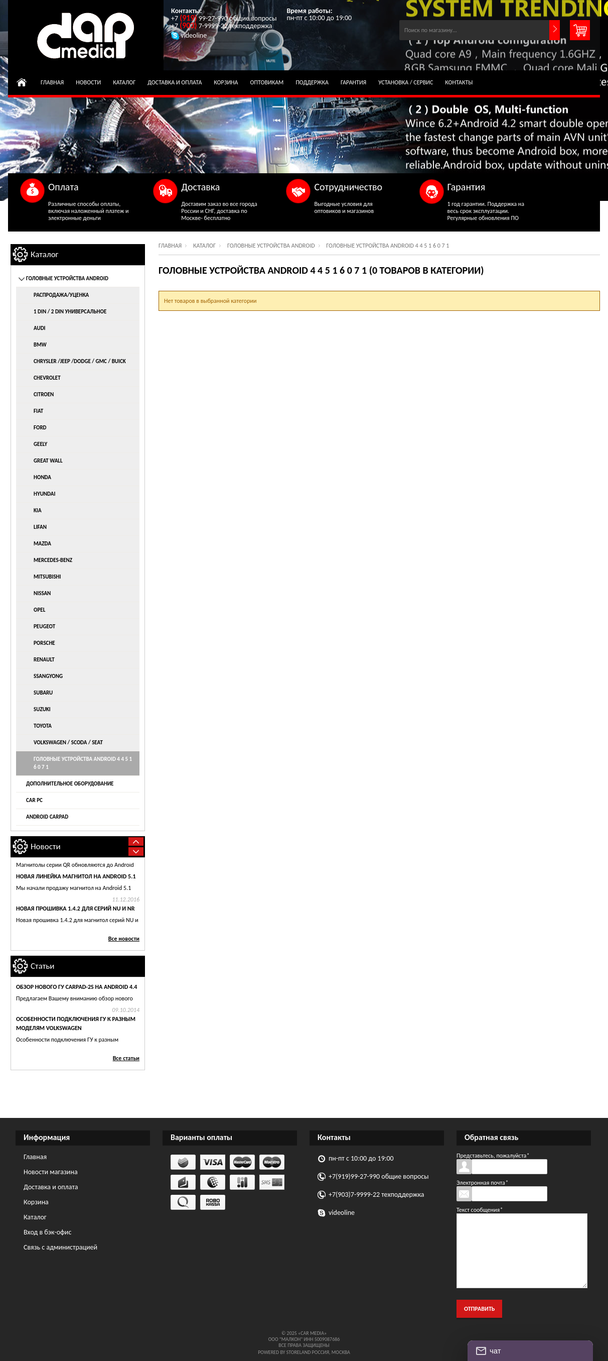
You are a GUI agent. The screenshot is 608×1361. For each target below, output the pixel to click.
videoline (342, 1212)
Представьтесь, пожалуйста (493, 1155)
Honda (42, 477)
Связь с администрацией (60, 1247)
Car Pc (34, 800)
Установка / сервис (405, 82)
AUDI (40, 328)
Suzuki (42, 709)
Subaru (43, 693)
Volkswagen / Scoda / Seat (68, 742)
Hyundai (44, 494)
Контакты (459, 82)
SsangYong (48, 676)
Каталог (124, 82)
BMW (40, 345)
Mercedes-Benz (53, 560)
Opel (39, 610)
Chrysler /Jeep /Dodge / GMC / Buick (80, 361)
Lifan (40, 527)
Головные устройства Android (271, 245)
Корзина (226, 82)
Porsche (44, 643)
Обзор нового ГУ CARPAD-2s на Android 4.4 (76, 986)
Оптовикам (267, 82)
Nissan (42, 593)
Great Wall (48, 461)
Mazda (42, 543)
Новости (88, 82)
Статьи (43, 966)
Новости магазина (51, 1172)
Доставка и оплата (174, 82)
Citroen (44, 394)
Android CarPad (47, 817)
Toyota (43, 726)
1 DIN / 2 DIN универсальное (70, 311)
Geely (40, 444)
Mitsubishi (47, 577)
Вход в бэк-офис (47, 1232)
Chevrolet (47, 378)
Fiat (38, 411)
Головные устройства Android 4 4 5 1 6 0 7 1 (83, 763)
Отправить (479, 1308)
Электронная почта (482, 1182)
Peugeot (44, 626)
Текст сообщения (480, 1209)
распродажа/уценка (61, 295)
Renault (44, 659)
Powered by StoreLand (284, 1352)
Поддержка (312, 82)
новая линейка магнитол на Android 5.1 (75, 896)
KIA (38, 510)
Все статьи (126, 1058)
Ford (40, 427)
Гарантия (353, 82)
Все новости (123, 938)
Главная (52, 82)
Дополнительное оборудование (69, 783)
